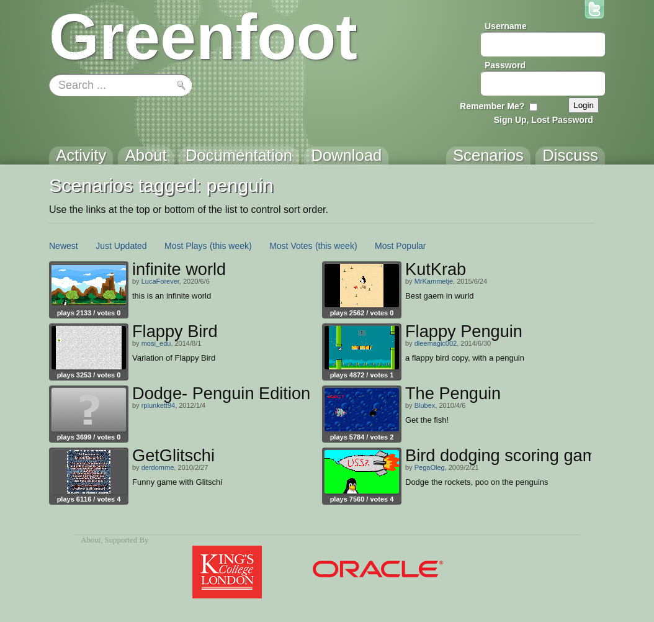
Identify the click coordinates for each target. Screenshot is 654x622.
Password (505, 65)
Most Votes (290, 246)
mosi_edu (156, 343)
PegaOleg (429, 467)
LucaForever (160, 281)
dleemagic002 (435, 343)
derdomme (157, 467)
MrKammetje (433, 281)
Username (506, 26)
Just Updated (121, 246)
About (91, 540)
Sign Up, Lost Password (543, 120)
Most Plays (185, 246)
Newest (63, 246)
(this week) (231, 246)
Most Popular (400, 246)
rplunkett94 (158, 405)
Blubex (425, 405)
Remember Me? (492, 106)
